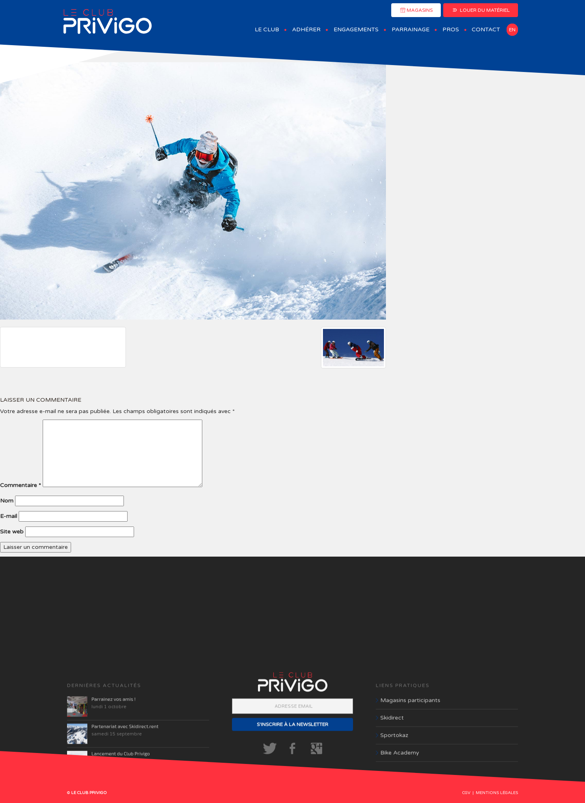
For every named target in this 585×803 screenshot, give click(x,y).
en (512, 30)
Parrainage (410, 29)
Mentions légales (497, 792)
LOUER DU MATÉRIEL (480, 10)
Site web (12, 531)
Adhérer (306, 29)
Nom (6, 500)
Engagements (356, 29)
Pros (450, 29)
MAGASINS (416, 10)
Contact (486, 29)
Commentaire (20, 485)
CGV (466, 792)
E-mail (8, 516)
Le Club (267, 29)
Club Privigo (107, 21)
